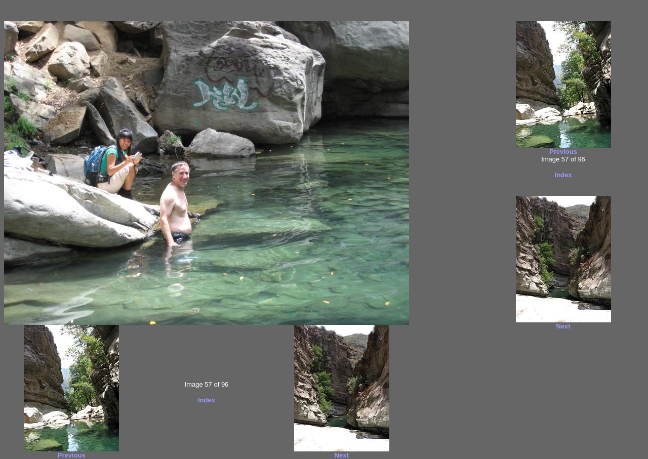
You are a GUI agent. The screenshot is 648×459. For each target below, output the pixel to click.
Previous (72, 455)
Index (206, 400)
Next (342, 455)
